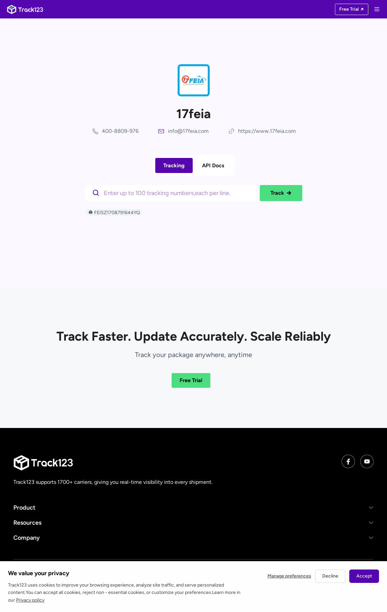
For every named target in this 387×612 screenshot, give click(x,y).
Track (281, 193)
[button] (193, 507)
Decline (330, 576)
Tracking (174, 165)
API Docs (213, 165)
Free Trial (191, 380)
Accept (364, 576)
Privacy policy (30, 600)
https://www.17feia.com (267, 131)
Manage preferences (289, 576)
